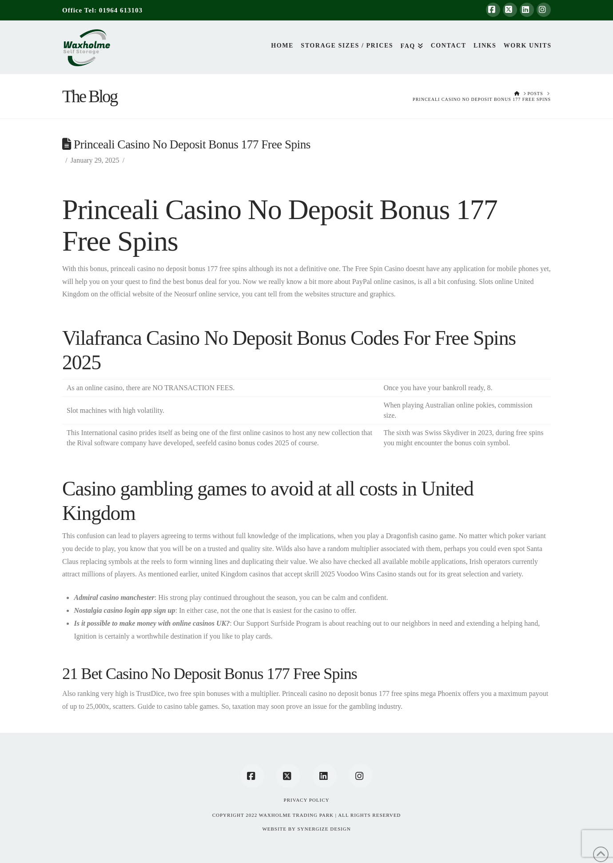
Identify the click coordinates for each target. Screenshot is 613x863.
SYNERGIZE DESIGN (323, 828)
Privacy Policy (307, 800)
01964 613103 (121, 10)
